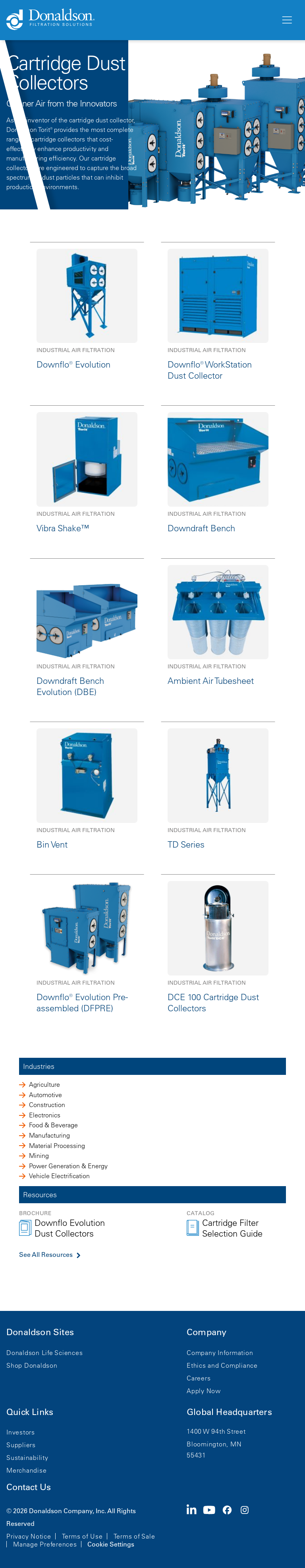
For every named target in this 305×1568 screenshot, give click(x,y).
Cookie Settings (110, 1544)
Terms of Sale (134, 1536)
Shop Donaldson (32, 1365)
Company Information (220, 1352)
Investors (20, 1432)
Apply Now (204, 1391)
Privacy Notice (28, 1536)
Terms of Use (82, 1536)
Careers (198, 1378)
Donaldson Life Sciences (44, 1352)
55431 (196, 1455)
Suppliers (21, 1445)
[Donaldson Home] (140, 20)
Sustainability (27, 1457)
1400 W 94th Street (216, 1431)
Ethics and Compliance (222, 1365)
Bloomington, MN (214, 1444)
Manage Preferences (45, 1544)
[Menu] (286, 20)
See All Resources (46, 1254)
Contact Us (28, 1487)
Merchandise (26, 1470)
